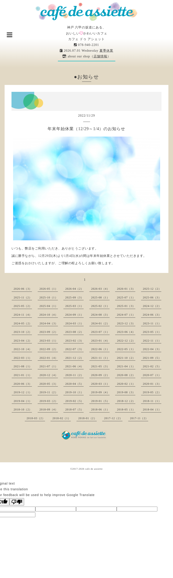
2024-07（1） (126, 314)
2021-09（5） (152, 357)
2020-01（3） (152, 383)
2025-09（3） (74, 297)
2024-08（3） (100, 314)
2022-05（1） (126, 349)
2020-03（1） (100, 383)
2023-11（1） (152, 323)
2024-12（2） (152, 306)
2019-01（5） (100, 401)
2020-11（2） (74, 375)
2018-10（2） (23, 409)
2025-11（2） (23, 297)
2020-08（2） (126, 375)
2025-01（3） (126, 306)
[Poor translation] (16, 502)
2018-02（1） (61, 418)
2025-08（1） (100, 297)
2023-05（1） (152, 332)
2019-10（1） (74, 392)
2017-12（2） (113, 418)
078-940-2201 (86, 45)
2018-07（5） (74, 409)
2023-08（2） (74, 332)
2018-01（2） (87, 418)
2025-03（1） (74, 306)
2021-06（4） (74, 366)
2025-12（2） (152, 288)
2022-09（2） (49, 349)
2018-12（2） (126, 401)
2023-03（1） (49, 340)
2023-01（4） (100, 340)
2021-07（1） (49, 366)
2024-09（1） (74, 314)
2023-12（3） (126, 323)
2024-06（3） (152, 314)
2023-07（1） (100, 332)
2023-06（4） (126, 332)
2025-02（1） (100, 306)
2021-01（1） (23, 375)
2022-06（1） (100, 349)
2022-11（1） (152, 340)
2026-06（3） (23, 288)
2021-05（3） (100, 366)
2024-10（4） (49, 314)
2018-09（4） (49, 409)
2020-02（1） (126, 383)
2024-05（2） (23, 323)
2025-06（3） (152, 297)
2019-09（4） (100, 392)
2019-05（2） (152, 392)
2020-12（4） (49, 375)
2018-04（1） (152, 409)
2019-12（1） (23, 392)
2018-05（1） (126, 409)
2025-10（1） (49, 297)
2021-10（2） (126, 357)
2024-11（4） (23, 314)
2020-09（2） (100, 375)
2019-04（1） (23, 401)
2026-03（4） (100, 288)
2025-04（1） (49, 306)
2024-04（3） (49, 323)
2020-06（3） (23, 383)
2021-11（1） (100, 357)
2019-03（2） (49, 401)
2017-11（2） (139, 418)
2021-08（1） (23, 366)
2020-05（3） (49, 383)
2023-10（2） (23, 332)
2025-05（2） (23, 306)
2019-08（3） (126, 392)
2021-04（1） (126, 366)
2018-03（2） (36, 418)
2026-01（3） (126, 288)
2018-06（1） (100, 409)
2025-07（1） (126, 297)
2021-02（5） (152, 366)
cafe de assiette (94, 469)
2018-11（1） (152, 401)
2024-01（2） (100, 323)
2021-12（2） (74, 357)
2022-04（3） (152, 349)
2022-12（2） (126, 340)
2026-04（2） (74, 288)
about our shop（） (86, 56)
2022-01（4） (49, 357)
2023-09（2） (49, 332)
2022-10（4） (23, 349)
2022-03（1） (23, 357)
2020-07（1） (152, 375)
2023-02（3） (74, 340)
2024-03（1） (74, 323)
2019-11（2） (49, 392)
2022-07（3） (74, 349)
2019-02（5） (74, 401)
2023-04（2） (23, 340)
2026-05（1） (49, 288)
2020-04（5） (74, 383)
